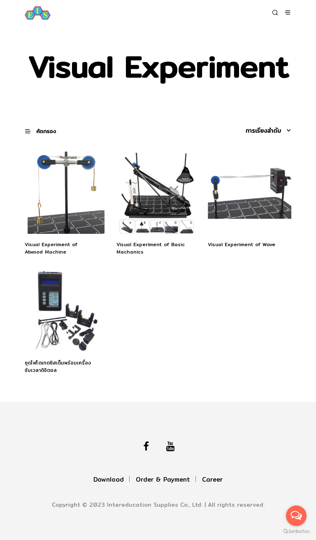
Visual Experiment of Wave (241, 244)
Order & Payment (163, 479)
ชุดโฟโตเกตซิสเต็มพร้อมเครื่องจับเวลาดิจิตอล (58, 366)
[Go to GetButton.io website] (296, 531)
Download (108, 479)
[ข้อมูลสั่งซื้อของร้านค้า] (256, 131)
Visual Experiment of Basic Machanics (150, 248)
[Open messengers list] (296, 515)
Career (212, 479)
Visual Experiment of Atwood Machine (51, 248)
